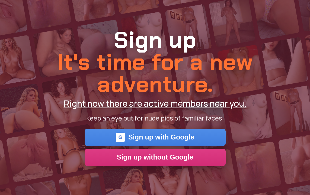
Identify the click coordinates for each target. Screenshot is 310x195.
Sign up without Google (155, 157)
